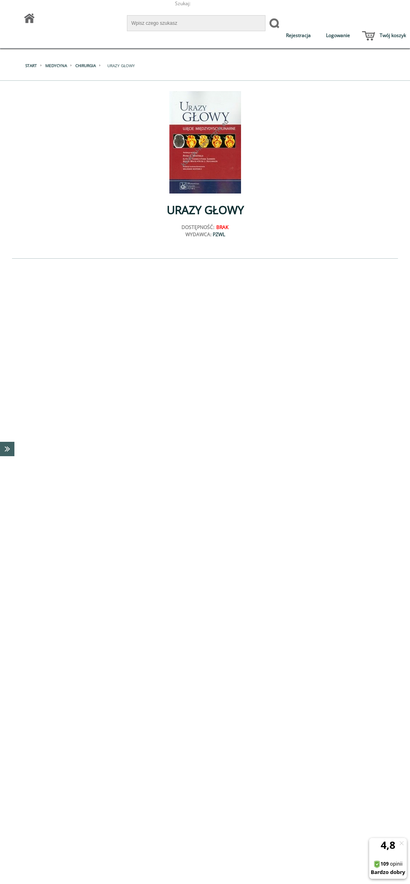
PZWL (219, 234)
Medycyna (56, 65)
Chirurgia (85, 65)
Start (31, 65)
